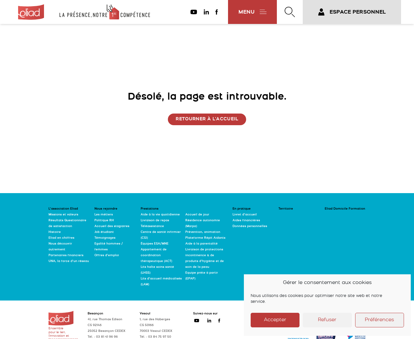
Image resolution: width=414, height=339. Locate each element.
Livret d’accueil (245, 214)
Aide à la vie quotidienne (160, 214)
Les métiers (103, 214)
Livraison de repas (155, 220)
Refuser (327, 320)
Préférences (379, 320)
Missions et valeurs (63, 214)
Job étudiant (104, 232)
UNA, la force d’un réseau (69, 261)
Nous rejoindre (105, 208)
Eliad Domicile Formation (345, 208)
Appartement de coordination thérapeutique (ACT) (156, 255)
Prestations (149, 208)
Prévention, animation (202, 232)
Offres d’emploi (106, 255)
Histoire (55, 232)
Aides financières (246, 220)
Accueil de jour (197, 214)
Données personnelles (250, 226)
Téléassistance (152, 226)
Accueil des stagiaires (111, 226)
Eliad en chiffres (61, 237)
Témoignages (104, 237)
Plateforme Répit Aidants (205, 237)
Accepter (275, 320)
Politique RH (104, 220)
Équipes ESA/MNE (155, 243)
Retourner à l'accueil (207, 119)
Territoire (285, 208)
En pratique (242, 208)
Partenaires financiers (66, 255)
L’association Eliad (63, 208)
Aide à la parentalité (201, 243)
